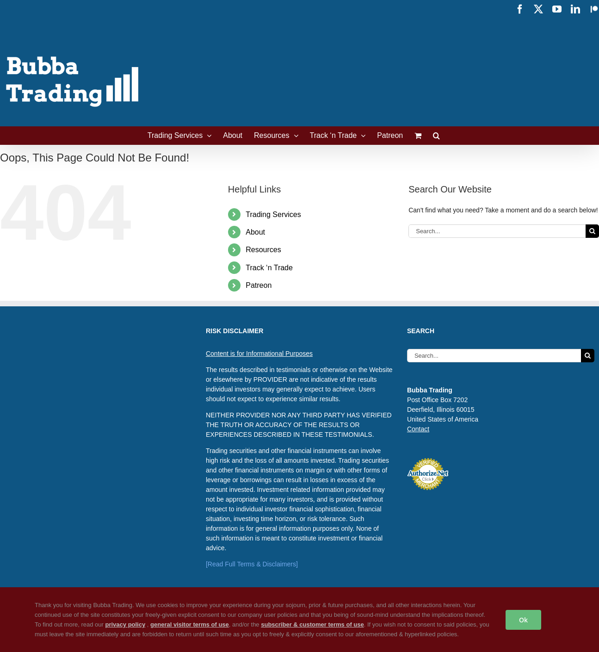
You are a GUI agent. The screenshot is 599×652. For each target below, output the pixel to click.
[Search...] (497, 231)
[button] (436, 135)
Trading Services (273, 214)
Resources (263, 250)
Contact (418, 429)
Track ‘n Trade (269, 268)
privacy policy (125, 624)
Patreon (259, 285)
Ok (523, 619)
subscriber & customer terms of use (312, 624)
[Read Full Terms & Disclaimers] (252, 564)
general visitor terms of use (189, 624)
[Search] (592, 231)
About (255, 232)
